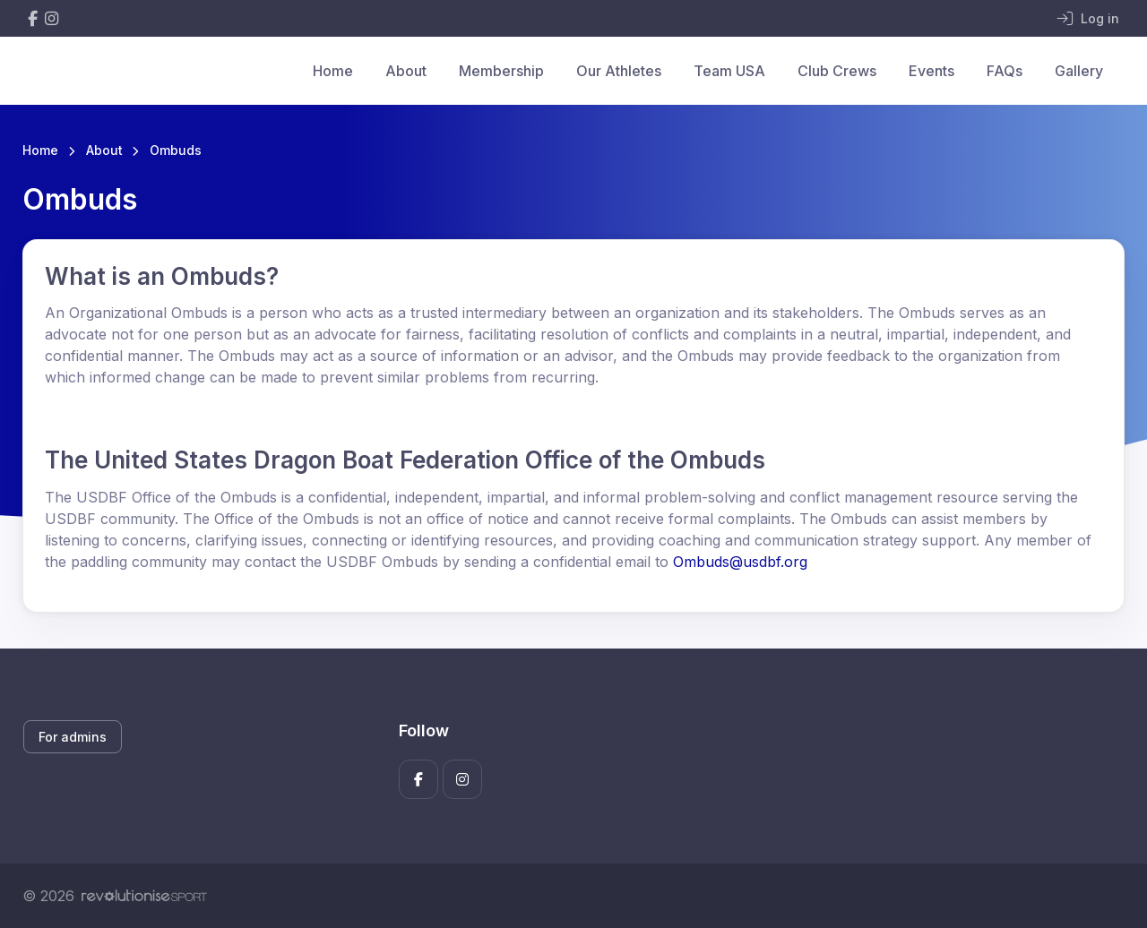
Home (333, 71)
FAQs (1004, 71)
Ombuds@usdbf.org (740, 562)
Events (931, 71)
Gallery (1079, 71)
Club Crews (837, 71)
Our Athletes (618, 71)
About (406, 71)
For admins (73, 736)
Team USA (729, 71)
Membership (501, 71)
